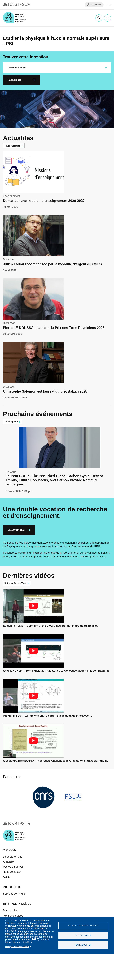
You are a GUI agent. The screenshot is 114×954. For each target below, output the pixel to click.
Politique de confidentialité (17, 947)
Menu (107, 18)
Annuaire (8, 861)
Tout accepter (83, 945)
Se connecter (96, 5)
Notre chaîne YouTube (15, 583)
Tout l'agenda (11, 421)
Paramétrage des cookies (83, 926)
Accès (6, 876)
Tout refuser (83, 935)
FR (107, 5)
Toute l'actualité (12, 146)
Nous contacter (12, 871)
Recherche (98, 18)
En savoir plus (16, 529)
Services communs (14, 893)
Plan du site (10, 910)
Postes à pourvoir (13, 866)
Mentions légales (13, 915)
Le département (12, 856)
